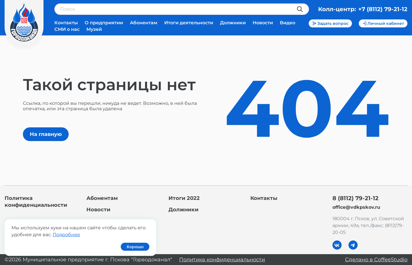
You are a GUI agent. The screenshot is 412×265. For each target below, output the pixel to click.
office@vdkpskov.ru (356, 207)
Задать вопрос (330, 23)
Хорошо (135, 246)
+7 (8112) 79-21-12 (382, 9)
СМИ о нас (67, 29)
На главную (46, 134)
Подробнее (66, 234)
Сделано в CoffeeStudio (376, 259)
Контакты (66, 22)
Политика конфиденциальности (222, 259)
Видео (287, 22)
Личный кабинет (383, 23)
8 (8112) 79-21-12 (355, 198)
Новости (263, 22)
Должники (233, 22)
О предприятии (104, 22)
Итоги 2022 (184, 198)
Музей (94, 29)
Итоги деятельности (188, 22)
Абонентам (143, 22)
